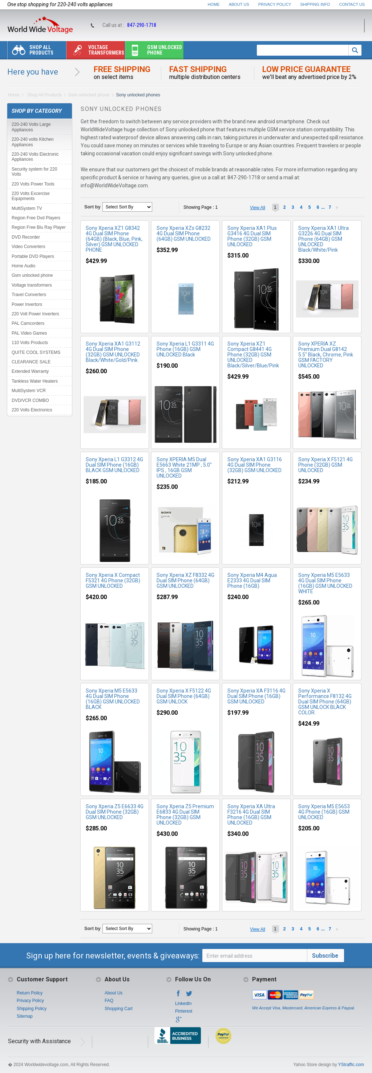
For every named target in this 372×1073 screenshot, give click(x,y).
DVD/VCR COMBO (30, 400)
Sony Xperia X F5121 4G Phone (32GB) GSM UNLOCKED (325, 464)
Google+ (178, 1022)
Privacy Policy (274, 4)
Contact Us (352, 4)
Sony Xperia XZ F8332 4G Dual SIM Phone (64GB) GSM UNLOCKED (185, 580)
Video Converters (28, 246)
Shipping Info (315, 4)
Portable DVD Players (33, 256)
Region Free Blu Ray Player (39, 227)
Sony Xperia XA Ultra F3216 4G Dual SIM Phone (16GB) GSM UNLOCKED (251, 814)
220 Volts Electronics (32, 409)
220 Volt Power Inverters (35, 313)
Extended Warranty (30, 371)
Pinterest (183, 1011)
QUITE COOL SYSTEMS (36, 352)
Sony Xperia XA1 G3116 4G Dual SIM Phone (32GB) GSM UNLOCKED (254, 464)
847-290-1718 (141, 25)
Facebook (178, 995)
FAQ (109, 1000)
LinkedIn (183, 1003)
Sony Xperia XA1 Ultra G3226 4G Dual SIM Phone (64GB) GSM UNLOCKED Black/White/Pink (323, 239)
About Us (239, 4)
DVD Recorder (26, 237)
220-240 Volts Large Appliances (31, 127)
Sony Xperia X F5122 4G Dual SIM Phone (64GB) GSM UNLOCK (184, 696)
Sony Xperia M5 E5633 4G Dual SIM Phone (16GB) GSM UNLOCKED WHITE (325, 583)
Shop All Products (30, 51)
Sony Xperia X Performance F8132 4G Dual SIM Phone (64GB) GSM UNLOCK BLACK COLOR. (325, 701)
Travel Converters (29, 294)
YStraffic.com (351, 1064)
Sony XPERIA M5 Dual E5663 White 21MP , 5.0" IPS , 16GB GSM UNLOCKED (184, 467)
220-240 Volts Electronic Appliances (35, 157)
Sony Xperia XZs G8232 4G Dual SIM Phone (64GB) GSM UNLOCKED (184, 233)
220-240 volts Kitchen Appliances (32, 142)
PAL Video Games (29, 333)
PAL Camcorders (28, 323)
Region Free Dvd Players (36, 217)
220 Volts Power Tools (33, 184)
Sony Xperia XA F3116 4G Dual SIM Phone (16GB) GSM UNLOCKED (256, 696)
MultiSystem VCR (29, 390)
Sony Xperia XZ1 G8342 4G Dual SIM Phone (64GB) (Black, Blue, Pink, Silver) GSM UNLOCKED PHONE (114, 239)
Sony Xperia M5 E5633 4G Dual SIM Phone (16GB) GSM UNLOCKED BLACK (113, 699)
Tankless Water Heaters (35, 381)
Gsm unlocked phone (153, 51)
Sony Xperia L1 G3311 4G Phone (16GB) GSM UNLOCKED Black (185, 349)
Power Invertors (27, 304)
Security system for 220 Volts (34, 172)
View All (257, 207)
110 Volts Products (30, 342)
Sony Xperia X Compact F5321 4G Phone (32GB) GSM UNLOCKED (113, 580)
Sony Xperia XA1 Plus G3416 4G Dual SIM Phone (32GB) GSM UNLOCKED (252, 236)
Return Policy (30, 993)
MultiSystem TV (27, 208)
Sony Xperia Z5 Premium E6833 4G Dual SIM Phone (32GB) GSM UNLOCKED (185, 814)
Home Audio (23, 265)
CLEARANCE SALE (31, 361)
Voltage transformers (95, 51)
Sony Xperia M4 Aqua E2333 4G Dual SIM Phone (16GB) (252, 580)
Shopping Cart (119, 1008)
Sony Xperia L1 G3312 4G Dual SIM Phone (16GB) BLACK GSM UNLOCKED (114, 464)
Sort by (92, 207)
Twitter (189, 995)
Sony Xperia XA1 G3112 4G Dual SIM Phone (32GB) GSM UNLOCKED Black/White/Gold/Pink (113, 352)
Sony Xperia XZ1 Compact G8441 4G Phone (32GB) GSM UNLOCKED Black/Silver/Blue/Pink (253, 354)
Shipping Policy (31, 1008)
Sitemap (25, 1016)
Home (214, 4)
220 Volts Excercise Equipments (31, 196)
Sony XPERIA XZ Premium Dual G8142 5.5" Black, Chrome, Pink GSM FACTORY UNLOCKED (325, 354)
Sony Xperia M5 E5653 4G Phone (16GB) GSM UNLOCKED (324, 811)
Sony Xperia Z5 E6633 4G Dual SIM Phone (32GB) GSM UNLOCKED (114, 811)
